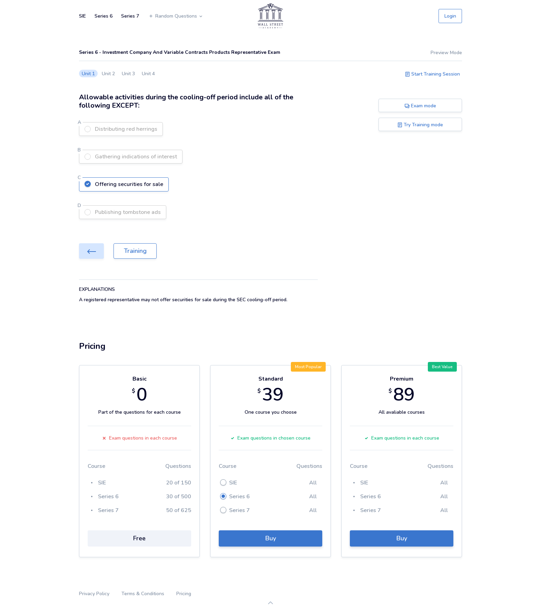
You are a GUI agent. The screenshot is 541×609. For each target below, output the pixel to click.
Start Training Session (432, 74)
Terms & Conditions (142, 593)
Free (139, 538)
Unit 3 (128, 73)
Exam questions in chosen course (270, 438)
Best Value (442, 367)
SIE (82, 16)
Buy (270, 538)
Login (450, 16)
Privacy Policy (94, 593)
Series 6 (103, 16)
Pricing (183, 593)
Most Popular (308, 367)
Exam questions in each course (139, 438)
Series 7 (130, 16)
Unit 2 (108, 73)
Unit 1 (88, 73)
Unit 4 (148, 73)
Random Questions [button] (175, 16)
